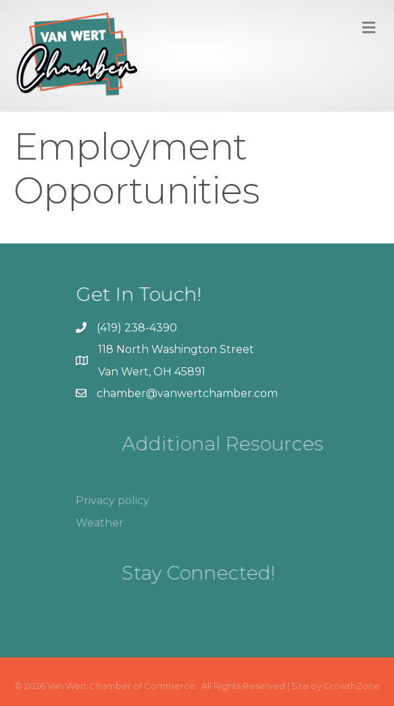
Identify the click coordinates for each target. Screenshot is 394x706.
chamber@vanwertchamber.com (187, 393)
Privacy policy (112, 510)
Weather (100, 533)
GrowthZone (352, 685)
